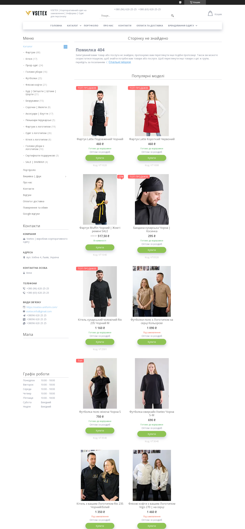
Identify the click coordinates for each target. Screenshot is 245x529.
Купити (99, 161)
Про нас (108, 25)
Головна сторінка (84, 469)
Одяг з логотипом (36, 133)
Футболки (31, 78)
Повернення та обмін (35, 207)
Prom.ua (139, 522)
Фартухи (30, 52)
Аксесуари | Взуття (37, 113)
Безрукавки (32, 100)
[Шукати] (172, 16)
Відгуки (27, 195)
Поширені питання (33, 493)
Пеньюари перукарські (38, 120)
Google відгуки (31, 213)
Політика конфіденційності (159, 525)
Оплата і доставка (33, 201)
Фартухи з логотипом (38, 126)
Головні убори (34, 71)
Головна (56, 25)
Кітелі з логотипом (36, 139)
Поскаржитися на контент (130, 525)
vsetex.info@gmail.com (39, 311)
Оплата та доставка (149, 25)
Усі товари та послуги (146, 451)
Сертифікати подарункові (40, 155)
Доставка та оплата (34, 474)
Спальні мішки (120, 62)
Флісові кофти (34, 84)
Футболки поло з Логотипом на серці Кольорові (197, 233)
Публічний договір (33, 498)
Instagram (180, 469)
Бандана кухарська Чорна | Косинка (98, 233)
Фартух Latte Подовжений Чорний (98, 140)
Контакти (124, 25)
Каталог (72, 25)
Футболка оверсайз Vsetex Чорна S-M (148, 325)
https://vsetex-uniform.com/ (42, 307)
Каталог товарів (83, 474)
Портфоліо (91, 25)
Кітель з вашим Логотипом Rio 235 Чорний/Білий (197, 325)
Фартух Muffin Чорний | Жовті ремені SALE (197, 140)
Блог (25, 503)
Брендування (30, 488)
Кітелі (29, 58)
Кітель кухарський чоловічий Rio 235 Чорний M (148, 233)
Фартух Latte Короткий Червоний (148, 140)
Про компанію (31, 483)
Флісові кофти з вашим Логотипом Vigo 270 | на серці (98, 417)
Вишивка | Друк (32, 176)
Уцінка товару (82, 508)
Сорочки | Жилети (36, 107)
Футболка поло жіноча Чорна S (98, 323)
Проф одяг (32, 65)
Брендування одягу (181, 25)
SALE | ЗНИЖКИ (35, 162)
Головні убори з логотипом (35, 147)
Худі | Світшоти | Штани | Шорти (41, 93)
